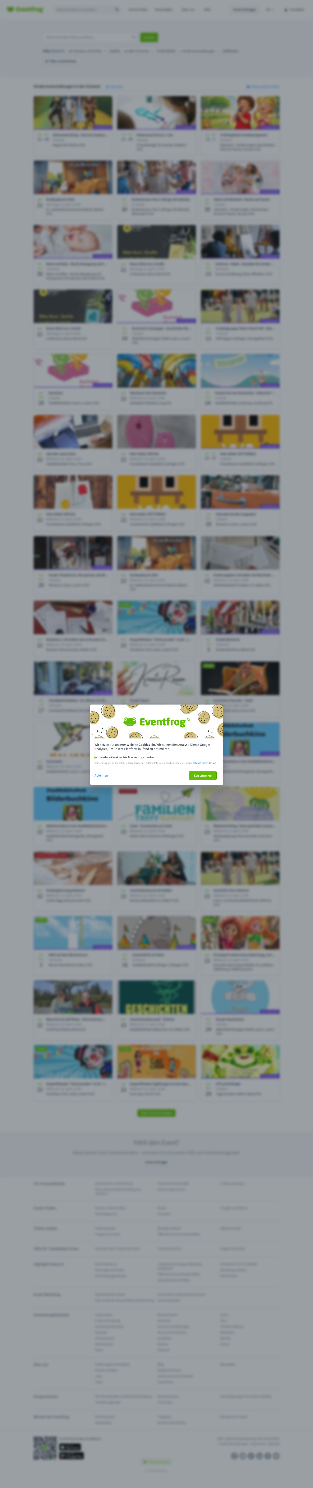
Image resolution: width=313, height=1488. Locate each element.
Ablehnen (101, 775)
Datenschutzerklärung (204, 763)
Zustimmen (203, 775)
